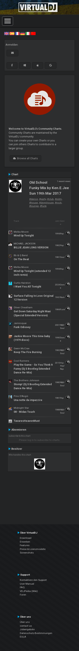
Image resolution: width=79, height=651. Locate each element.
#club (50, 199)
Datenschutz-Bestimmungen (36, 633)
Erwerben (25, 541)
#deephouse (46, 202)
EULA (23, 636)
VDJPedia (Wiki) (29, 591)
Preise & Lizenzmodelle (33, 549)
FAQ (22, 587)
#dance (33, 199)
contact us (26, 625)
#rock (58, 202)
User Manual (27, 583)
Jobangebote (27, 629)
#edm (58, 199)
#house (33, 202)
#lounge (34, 206)
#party (42, 199)
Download (25, 537)
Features (24, 545)
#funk (43, 206)
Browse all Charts (25, 158)
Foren (23, 594)
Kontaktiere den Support (33, 580)
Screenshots (27, 552)
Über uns (25, 622)
